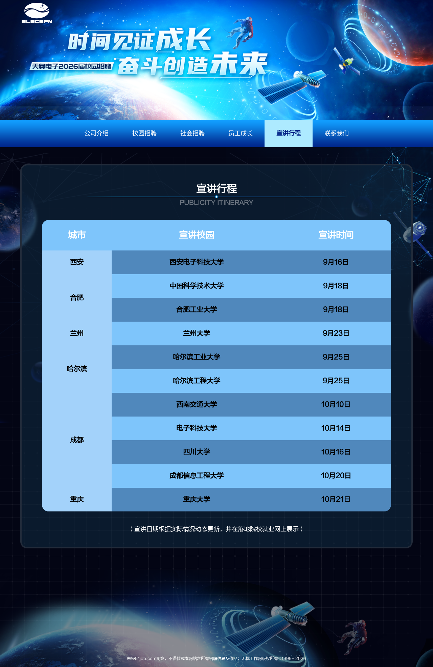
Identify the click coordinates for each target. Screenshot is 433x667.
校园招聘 (144, 133)
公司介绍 (96, 133)
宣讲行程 (288, 133)
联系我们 (336, 133)
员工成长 (240, 133)
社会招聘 (192, 133)
